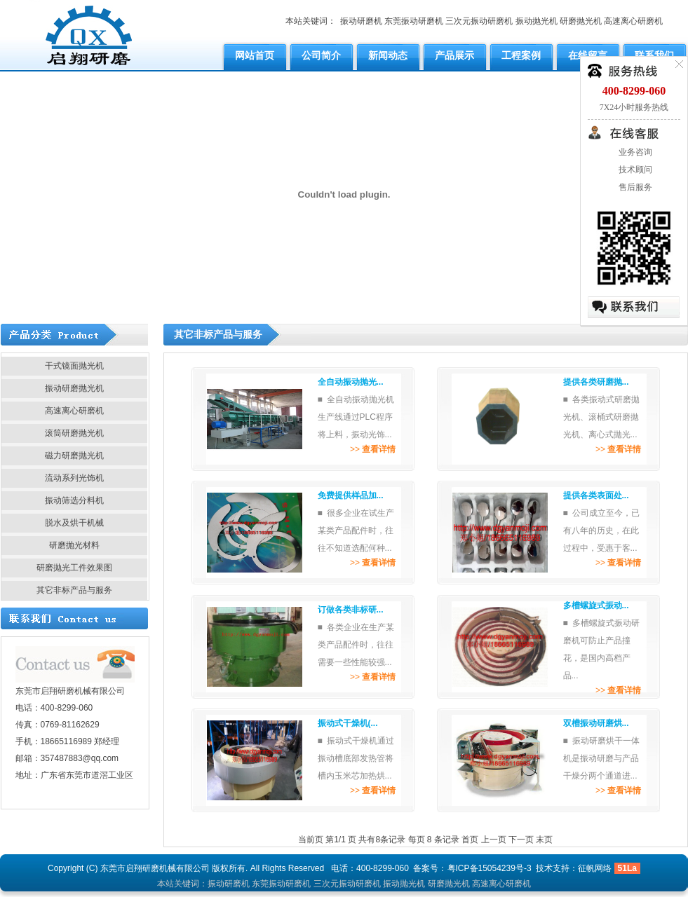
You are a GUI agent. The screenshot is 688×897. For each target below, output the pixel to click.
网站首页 (254, 55)
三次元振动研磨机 (479, 21)
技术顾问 (634, 169)
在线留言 (587, 55)
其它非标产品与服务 (74, 590)
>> (373, 449)
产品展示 (454, 55)
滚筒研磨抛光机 (74, 433)
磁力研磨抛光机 (74, 455)
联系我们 (654, 55)
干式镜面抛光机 (74, 366)
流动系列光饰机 (74, 478)
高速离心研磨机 (633, 21)
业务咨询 (634, 152)
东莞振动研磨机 (413, 21)
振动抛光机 (536, 21)
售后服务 (634, 187)
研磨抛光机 (581, 21)
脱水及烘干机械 (74, 523)
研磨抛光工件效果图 (74, 568)
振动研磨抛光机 (74, 388)
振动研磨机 (361, 21)
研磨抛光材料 (74, 545)
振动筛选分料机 (74, 500)
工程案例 (521, 55)
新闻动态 (387, 55)
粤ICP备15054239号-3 (489, 868)
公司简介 (321, 55)
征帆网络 (595, 868)
